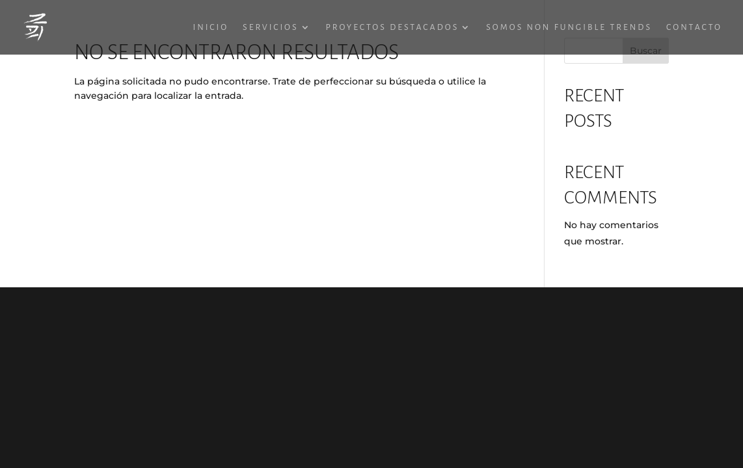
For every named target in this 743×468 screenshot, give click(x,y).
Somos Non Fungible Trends (569, 27)
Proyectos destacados (392, 27)
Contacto (694, 27)
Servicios (271, 27)
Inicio (211, 27)
